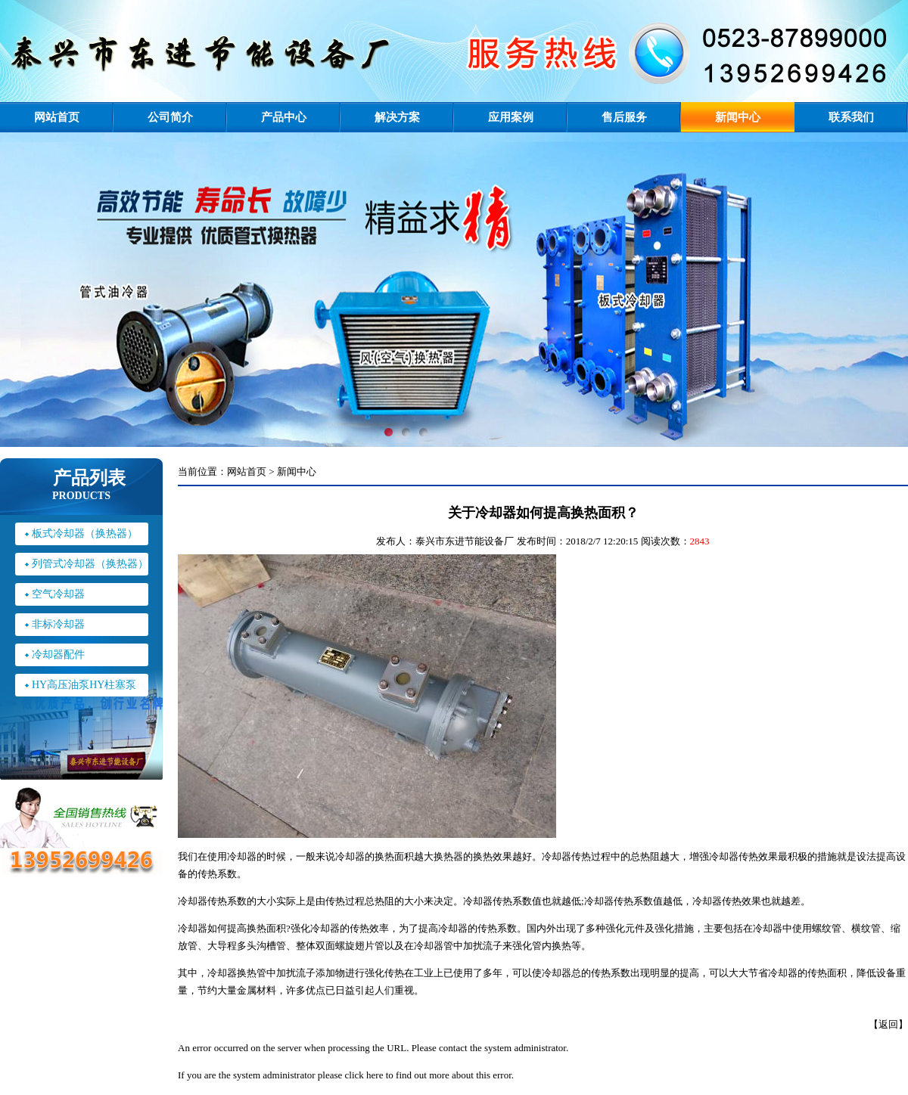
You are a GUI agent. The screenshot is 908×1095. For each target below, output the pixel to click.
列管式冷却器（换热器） (90, 563)
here (374, 1075)
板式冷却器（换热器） (85, 533)
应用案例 (510, 117)
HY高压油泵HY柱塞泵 (84, 684)
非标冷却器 (58, 624)
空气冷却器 (58, 594)
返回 (888, 1024)
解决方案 (397, 117)
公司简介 (170, 117)
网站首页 (56, 117)
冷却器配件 (58, 654)
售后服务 (624, 117)
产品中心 (283, 117)
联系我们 (851, 117)
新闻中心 (737, 117)
